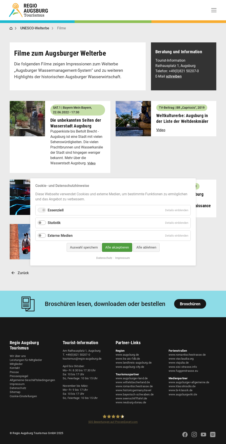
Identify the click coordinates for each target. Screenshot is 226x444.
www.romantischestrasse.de (134, 386)
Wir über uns (18, 356)
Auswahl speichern (84, 247)
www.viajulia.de (179, 362)
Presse (14, 372)
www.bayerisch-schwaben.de (135, 394)
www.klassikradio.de (182, 386)
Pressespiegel (19, 376)
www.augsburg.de (127, 354)
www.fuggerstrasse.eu (183, 370)
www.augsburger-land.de (132, 378)
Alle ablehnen (146, 247)
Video (91, 163)
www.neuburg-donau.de (131, 402)
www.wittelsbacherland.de (133, 382)
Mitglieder (16, 364)
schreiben (174, 76)
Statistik (54, 223)
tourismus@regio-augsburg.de (82, 358)
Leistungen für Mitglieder (26, 360)
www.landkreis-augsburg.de (134, 362)
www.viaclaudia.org (181, 358)
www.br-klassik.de (180, 390)
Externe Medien (60, 235)
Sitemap (15, 392)
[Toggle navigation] (214, 10)
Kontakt (15, 368)
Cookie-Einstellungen (23, 396)
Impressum (17, 384)
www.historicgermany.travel (133, 390)
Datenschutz (18, 388)
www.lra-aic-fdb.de (128, 358)
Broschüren (190, 304)
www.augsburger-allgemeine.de (189, 382)
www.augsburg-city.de (130, 366)
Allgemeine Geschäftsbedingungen (32, 380)
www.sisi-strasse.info (183, 366)
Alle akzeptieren (117, 247)
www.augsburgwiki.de (183, 394)
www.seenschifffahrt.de (131, 398)
